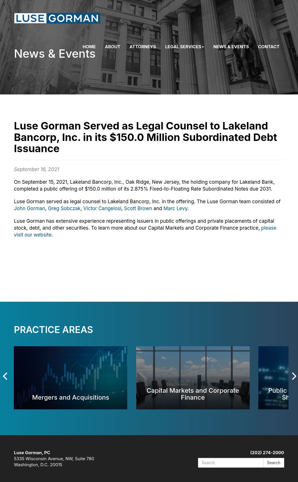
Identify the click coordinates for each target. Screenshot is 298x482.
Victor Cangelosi (102, 208)
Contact (268, 46)
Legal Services (184, 46)
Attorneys (143, 46)
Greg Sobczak (64, 208)
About (112, 46)
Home (89, 46)
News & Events (231, 46)
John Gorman (29, 208)
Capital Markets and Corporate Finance (193, 394)
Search (273, 462)
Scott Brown (138, 208)
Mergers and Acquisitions (70, 397)
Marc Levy (175, 208)
